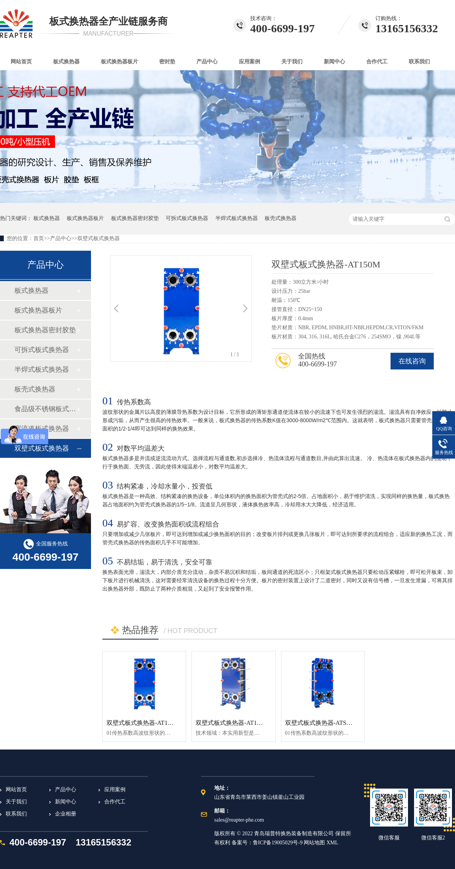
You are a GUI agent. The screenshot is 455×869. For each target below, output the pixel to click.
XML (332, 842)
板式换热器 (66, 61)
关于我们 (292, 61)
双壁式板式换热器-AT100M (232, 723)
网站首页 (21, 61)
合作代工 (377, 61)
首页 (38, 238)
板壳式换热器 (281, 218)
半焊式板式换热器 (236, 218)
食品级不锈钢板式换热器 (45, 409)
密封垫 (167, 61)
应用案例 (249, 61)
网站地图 (315, 842)
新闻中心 (334, 61)
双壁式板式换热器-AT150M (143, 723)
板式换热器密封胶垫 (135, 218)
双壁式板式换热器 (98, 238)
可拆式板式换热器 (187, 218)
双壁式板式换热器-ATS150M (323, 723)
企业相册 (65, 814)
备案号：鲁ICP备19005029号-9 (267, 842)
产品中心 (207, 61)
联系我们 (419, 61)
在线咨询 (412, 361)
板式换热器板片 (119, 61)
